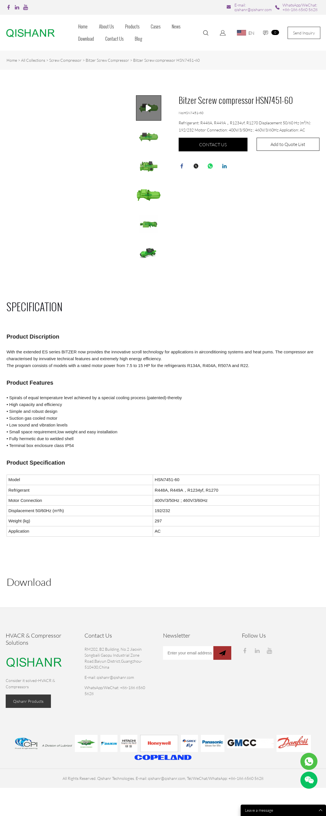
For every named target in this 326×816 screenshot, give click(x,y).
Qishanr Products (28, 701)
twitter (197, 167)
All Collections (33, 60)
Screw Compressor (65, 60)
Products (132, 26)
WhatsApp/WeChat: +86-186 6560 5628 (299, 7)
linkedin (225, 167)
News (176, 26)
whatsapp (211, 167)
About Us (106, 26)
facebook (183, 167)
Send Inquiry (304, 32)
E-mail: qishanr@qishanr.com (253, 7)
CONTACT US (213, 144)
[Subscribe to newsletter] (222, 653)
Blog (138, 39)
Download (86, 39)
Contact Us (114, 39)
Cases (155, 26)
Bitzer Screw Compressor (107, 60)
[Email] (188, 653)
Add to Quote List (288, 144)
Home (83, 26)
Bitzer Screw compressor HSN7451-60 (166, 60)
